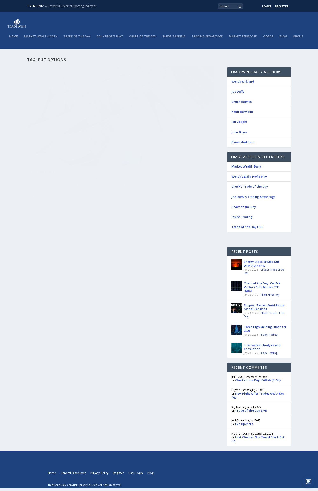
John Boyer (41, 138)
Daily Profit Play (110, 39)
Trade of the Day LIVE (247, 230)
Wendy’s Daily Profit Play (249, 179)
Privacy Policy (99, 476)
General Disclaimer (73, 476)
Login (266, 6)
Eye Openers (244, 427)
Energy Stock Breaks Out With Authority (261, 266)
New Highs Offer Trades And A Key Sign (257, 398)
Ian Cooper (239, 125)
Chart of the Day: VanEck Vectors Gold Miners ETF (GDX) (262, 289)
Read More (44, 167)
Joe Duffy (237, 94)
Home (13, 39)
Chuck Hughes (241, 104)
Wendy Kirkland (242, 84)
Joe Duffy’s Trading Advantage (253, 199)
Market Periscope (243, 39)
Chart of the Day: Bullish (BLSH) (258, 383)
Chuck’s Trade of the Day (249, 189)
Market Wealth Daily (40, 39)
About (298, 39)
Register (282, 6)
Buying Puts (45, 131)
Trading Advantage (207, 39)
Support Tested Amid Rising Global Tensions (264, 310)
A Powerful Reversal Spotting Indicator (70, 6)
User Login (135, 476)
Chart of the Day (142, 39)
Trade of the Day (76, 39)
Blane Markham (242, 145)
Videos (268, 39)
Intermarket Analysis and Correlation (262, 350)
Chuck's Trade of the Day (264, 274)
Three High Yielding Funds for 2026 (265, 331)
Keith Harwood (242, 115)
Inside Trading (173, 39)
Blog (283, 39)
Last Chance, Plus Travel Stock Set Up (257, 442)
